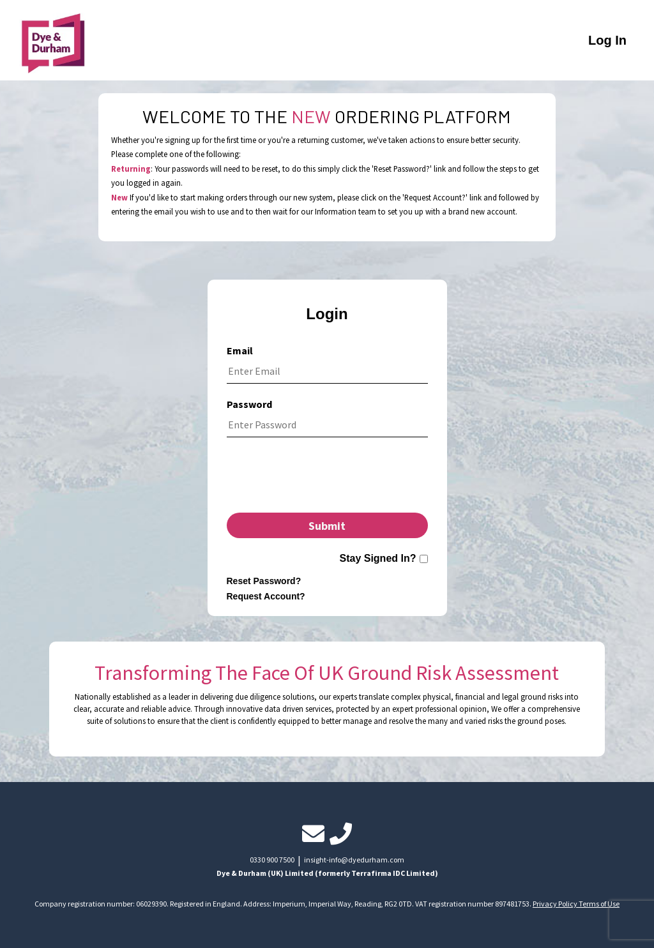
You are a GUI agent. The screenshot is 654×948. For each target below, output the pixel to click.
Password (249, 404)
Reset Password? (264, 581)
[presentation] (327, 478)
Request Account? (266, 596)
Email (240, 350)
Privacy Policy (556, 903)
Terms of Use (599, 903)
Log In (607, 40)
